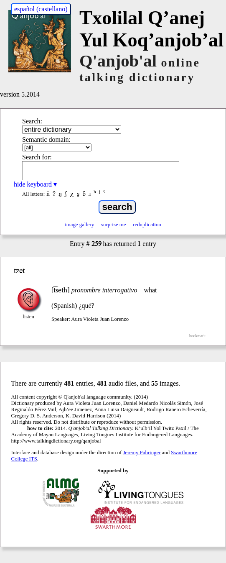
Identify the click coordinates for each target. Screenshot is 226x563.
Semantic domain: (46, 139)
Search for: (37, 157)
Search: (32, 121)
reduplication (147, 225)
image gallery (79, 225)
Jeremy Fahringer (142, 453)
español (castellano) (41, 9)
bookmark (197, 335)
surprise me (113, 225)
